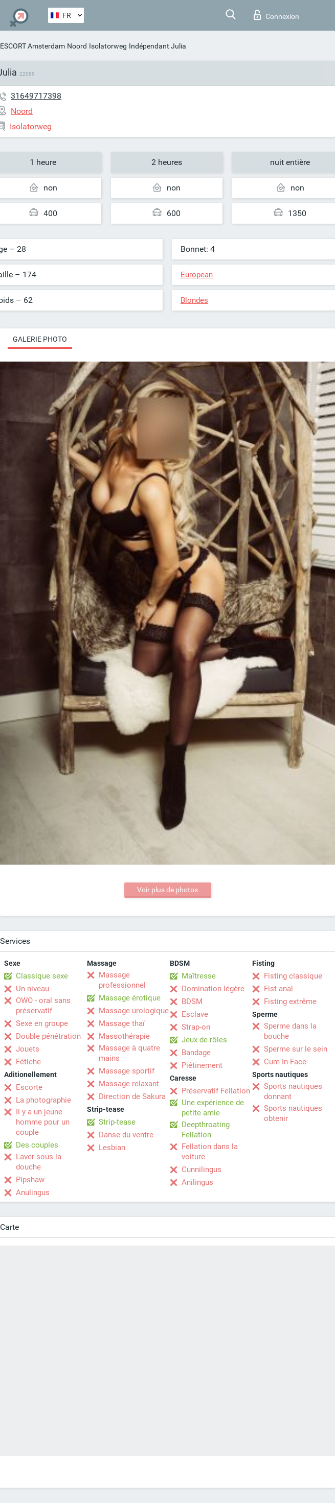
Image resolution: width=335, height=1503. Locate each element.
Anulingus (33, 1192)
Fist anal (278, 988)
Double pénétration (48, 1036)
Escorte (29, 1087)
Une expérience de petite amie (213, 1107)
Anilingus (197, 1182)
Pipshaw (30, 1179)
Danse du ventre (126, 1134)
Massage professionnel (122, 980)
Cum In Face (285, 1061)
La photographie (43, 1100)
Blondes (194, 300)
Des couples (37, 1145)
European (197, 274)
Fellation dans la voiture (210, 1151)
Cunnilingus (201, 1169)
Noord (77, 46)
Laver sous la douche (38, 1162)
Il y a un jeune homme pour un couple (43, 1122)
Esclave (195, 1014)
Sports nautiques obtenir (293, 1113)
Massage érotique (130, 998)
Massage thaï (122, 1023)
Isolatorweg (108, 46)
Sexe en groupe (42, 1023)
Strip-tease (117, 1122)
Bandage (196, 1052)
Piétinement (202, 1065)
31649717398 (36, 96)
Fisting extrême (290, 1001)
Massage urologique (134, 1010)
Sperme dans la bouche (290, 1031)
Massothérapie (124, 1036)
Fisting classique (293, 976)
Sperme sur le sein (295, 1049)
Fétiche (28, 1061)
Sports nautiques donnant (293, 1091)
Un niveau (32, 988)
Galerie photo (40, 339)
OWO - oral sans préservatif (43, 1005)
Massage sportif (126, 1071)
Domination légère (213, 988)
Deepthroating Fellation (206, 1129)
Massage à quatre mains (129, 1053)
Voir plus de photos (167, 890)
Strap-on (196, 1027)
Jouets (27, 1049)
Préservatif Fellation (216, 1090)
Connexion (276, 14)
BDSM (192, 1001)
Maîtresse (199, 976)
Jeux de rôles (204, 1039)
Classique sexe (42, 976)
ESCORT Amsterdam (32, 46)
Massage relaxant (129, 1083)
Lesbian (112, 1147)
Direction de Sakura (132, 1096)
